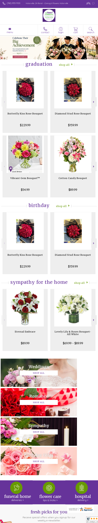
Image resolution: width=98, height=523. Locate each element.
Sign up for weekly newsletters (49, 469)
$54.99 (25, 190)
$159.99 (73, 125)
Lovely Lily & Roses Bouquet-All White (73, 333)
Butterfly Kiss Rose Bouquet (25, 113)
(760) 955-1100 (13, 3)
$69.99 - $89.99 (73, 343)
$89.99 (73, 190)
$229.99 (25, 125)
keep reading (33, 490)
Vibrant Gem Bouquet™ (25, 178)
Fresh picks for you (49, 456)
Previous (4, 102)
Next (94, 102)
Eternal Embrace (25, 331)
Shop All (64, 65)
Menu (10, 32)
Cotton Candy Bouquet (73, 178)
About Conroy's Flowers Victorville (20, 485)
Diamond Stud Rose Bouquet (73, 113)
